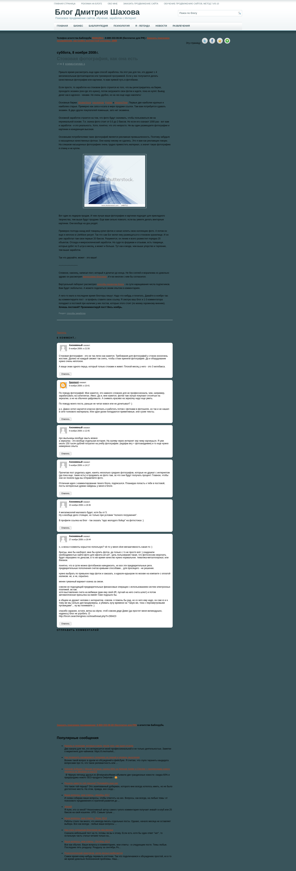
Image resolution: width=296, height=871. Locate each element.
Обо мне (113, 3)
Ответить (65, 374)
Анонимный (76, 345)
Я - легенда (142, 26)
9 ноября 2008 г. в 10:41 (79, 386)
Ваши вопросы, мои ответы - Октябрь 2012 (87, 841)
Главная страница (64, 3)
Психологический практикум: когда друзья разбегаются (93, 853)
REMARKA (98, 38)
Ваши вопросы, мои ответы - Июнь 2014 (85, 818)
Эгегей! (68, 806)
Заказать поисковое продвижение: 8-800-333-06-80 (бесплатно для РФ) (97, 725)
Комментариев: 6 (75, 64)
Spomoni (74, 382)
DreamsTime (121, 102)
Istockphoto (98, 102)
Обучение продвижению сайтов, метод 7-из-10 (191, 3)
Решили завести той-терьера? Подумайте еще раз (91, 783)
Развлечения (181, 26)
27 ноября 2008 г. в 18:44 (80, 540)
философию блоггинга (95, 276)
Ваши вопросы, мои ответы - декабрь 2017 (87, 795)
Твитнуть (61, 332)
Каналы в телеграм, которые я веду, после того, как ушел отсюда (98, 745)
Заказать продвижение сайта (140, 3)
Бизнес (78, 26)
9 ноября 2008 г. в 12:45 (79, 431)
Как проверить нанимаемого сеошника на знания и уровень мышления (102, 757)
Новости (161, 26)
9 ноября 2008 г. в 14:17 (79, 465)
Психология (122, 26)
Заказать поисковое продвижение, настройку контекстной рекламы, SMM (113, 39)
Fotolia (108, 102)
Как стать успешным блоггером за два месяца (88, 830)
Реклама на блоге (91, 3)
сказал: (86, 345)
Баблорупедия (98, 26)
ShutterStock (84, 102)
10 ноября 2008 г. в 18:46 (80, 505)
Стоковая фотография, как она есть (97, 58)
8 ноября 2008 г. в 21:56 (79, 349)
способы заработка (76, 313)
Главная (62, 26)
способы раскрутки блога (110, 284)
